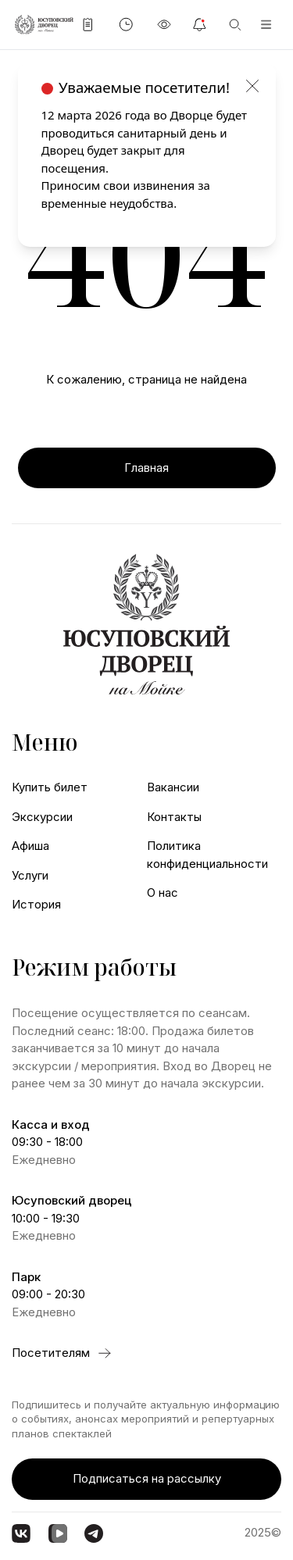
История (36, 904)
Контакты (174, 816)
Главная (146, 467)
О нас (162, 892)
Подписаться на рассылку (147, 1478)
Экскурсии (42, 816)
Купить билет (50, 787)
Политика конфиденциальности (207, 854)
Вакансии (173, 787)
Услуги (30, 875)
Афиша (30, 845)
